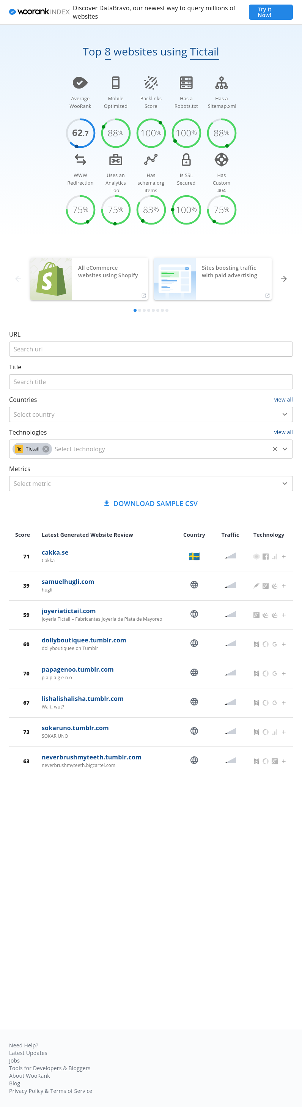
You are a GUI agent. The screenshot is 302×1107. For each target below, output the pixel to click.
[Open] (285, 414)
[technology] (160, 449)
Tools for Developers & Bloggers (50, 1068)
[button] (32, 449)
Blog (14, 1083)
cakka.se (55, 552)
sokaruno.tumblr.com (75, 728)
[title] (151, 349)
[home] (39, 12)
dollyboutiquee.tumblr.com (84, 640)
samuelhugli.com (68, 581)
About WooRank (29, 1075)
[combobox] (151, 414)
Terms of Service (71, 1090)
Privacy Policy (26, 1090)
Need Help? (23, 1045)
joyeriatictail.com (69, 611)
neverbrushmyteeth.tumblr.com (92, 757)
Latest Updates (28, 1052)
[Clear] (275, 449)
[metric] (139, 483)
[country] (139, 414)
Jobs (14, 1060)
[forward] (284, 279)
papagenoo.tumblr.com (78, 669)
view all (283, 399)
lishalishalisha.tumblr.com (83, 698)
